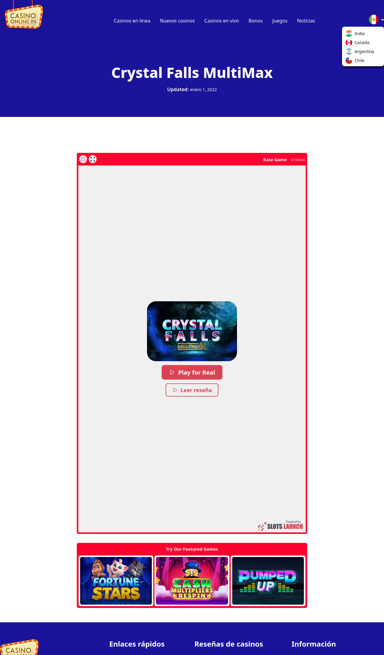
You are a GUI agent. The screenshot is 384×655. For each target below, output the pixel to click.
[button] (192, 331)
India (350, 34)
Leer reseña (192, 390)
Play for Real (192, 372)
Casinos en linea (132, 20)
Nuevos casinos (177, 20)
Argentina (350, 52)
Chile (350, 61)
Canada (350, 43)
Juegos (279, 20)
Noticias (306, 20)
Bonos (256, 20)
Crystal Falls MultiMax (192, 72)
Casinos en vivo (221, 20)
